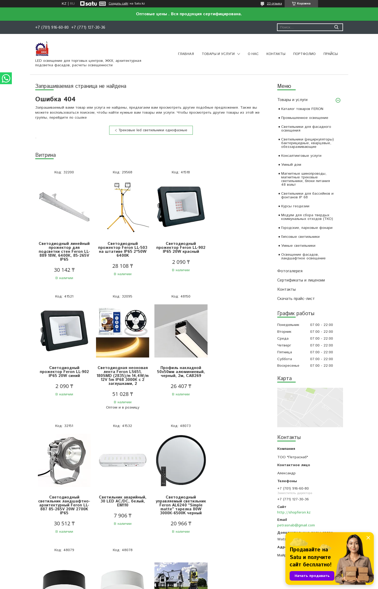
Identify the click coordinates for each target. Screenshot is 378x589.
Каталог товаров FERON (302, 109)
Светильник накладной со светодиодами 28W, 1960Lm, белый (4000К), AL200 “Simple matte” (180, 503)
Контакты (275, 54)
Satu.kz (212, 579)
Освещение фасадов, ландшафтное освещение (303, 256)
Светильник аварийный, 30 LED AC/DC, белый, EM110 (237, 372)
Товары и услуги (218, 54)
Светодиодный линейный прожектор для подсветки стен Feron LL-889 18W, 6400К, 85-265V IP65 (64, 251)
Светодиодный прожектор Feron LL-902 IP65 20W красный (179, 248)
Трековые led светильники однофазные (152, 130)
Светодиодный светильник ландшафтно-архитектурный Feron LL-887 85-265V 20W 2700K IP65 (180, 376)
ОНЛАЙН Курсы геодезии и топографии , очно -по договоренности (238, 494)
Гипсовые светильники (300, 236)
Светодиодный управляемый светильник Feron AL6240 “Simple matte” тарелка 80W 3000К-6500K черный (64, 505)
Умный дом (291, 164)
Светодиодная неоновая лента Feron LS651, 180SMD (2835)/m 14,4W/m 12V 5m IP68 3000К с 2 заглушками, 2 (64, 376)
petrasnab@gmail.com (296, 525)
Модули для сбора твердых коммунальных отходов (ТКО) (307, 217)
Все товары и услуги (149, 554)
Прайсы (331, 54)
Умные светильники (298, 245)
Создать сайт (118, 4)
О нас (253, 54)
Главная (186, 54)
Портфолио (304, 54)
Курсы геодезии (295, 206)
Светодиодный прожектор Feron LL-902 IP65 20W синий (237, 248)
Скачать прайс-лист (296, 298)
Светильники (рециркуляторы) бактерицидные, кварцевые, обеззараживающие (307, 143)
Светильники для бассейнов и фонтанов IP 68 (307, 195)
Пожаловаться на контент (203, 584)
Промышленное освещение (304, 117)
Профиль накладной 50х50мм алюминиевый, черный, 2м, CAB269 (122, 372)
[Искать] (336, 27)
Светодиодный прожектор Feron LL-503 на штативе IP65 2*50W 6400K (122, 250)
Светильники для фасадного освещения (306, 128)
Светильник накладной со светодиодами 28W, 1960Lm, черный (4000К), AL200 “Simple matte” (122, 503)
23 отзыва (274, 3)
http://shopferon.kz (294, 512)
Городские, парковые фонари (306, 227)
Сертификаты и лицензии (301, 280)
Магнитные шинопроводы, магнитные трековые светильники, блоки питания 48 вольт (305, 179)
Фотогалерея (290, 271)
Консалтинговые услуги (301, 155)
